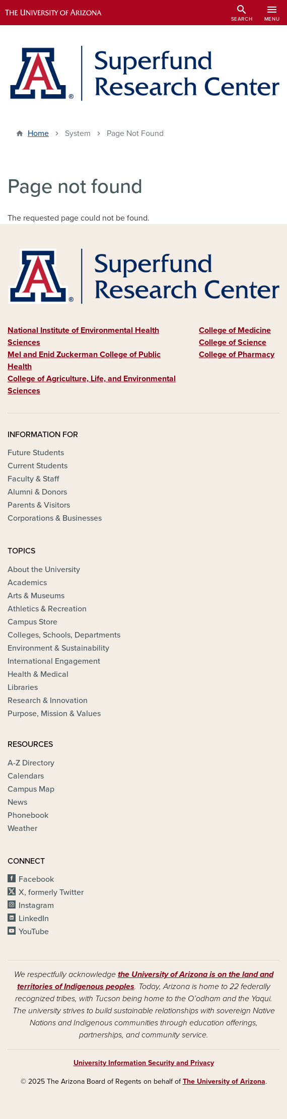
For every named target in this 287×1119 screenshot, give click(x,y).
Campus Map (31, 789)
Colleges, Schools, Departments (64, 635)
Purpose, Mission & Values (54, 714)
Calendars (26, 776)
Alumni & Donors (37, 492)
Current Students (37, 466)
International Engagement (54, 661)
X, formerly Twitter (51, 892)
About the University (44, 570)
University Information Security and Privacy (144, 1063)
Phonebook (28, 815)
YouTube (34, 932)
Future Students (36, 453)
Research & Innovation (48, 700)
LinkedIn (34, 919)
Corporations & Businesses (55, 518)
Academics (27, 583)
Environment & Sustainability (58, 648)
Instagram (36, 905)
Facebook (36, 879)
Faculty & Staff (33, 479)
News (17, 802)
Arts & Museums (36, 596)
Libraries (23, 687)
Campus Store (32, 622)
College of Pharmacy (236, 354)
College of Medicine (235, 330)
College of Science (232, 342)
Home (38, 133)
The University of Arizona (224, 1081)
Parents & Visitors (39, 505)
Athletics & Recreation (47, 609)
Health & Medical (38, 674)
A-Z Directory (31, 763)
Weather (22, 828)
